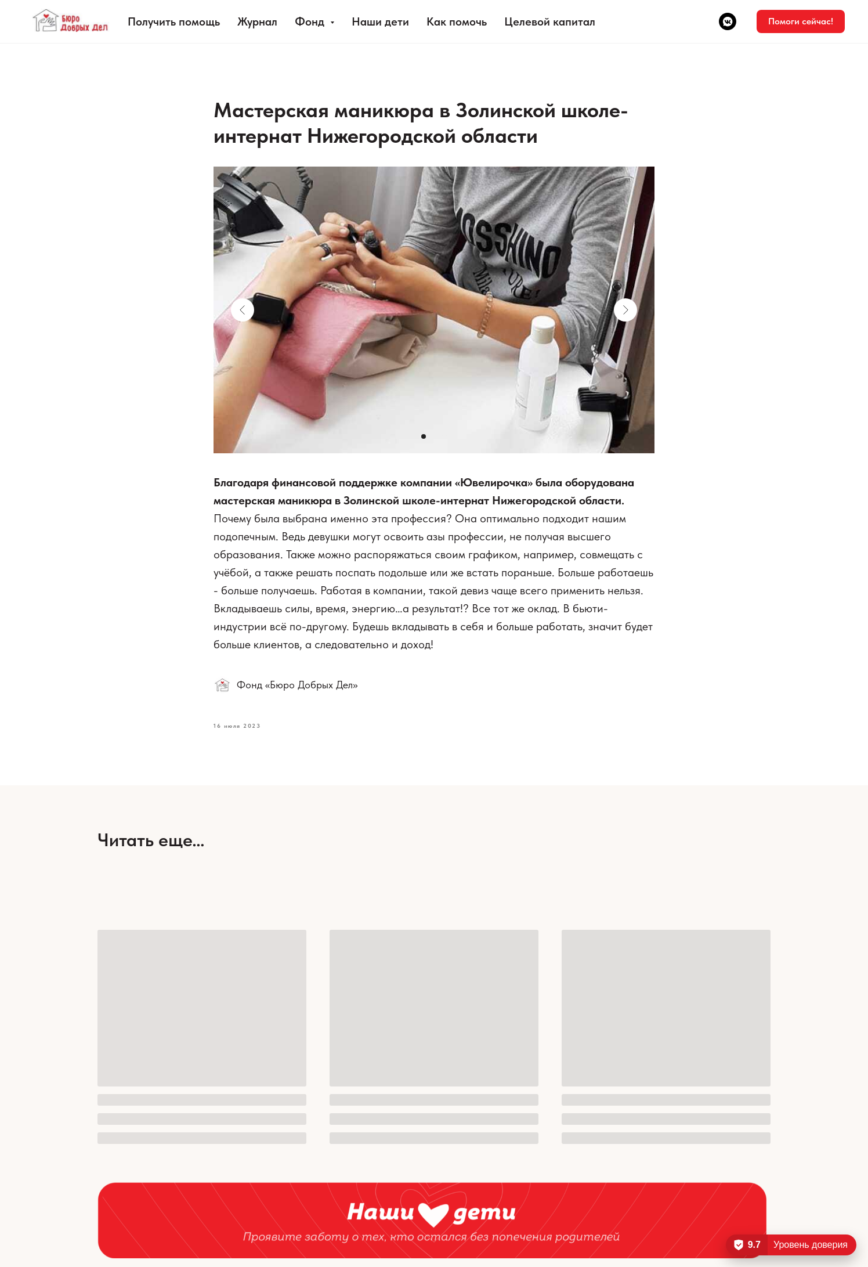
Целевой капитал (549, 21)
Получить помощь (174, 21)
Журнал (257, 21)
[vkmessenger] (727, 21)
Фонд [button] (311, 21)
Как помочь (456, 21)
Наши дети (380, 21)
